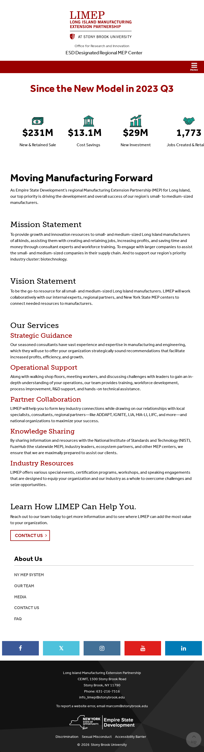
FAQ (18, 618)
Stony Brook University (109, 744)
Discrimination (67, 736)
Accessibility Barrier (130, 736)
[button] (102, 67)
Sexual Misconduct (97, 736)
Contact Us (26, 607)
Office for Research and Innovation (102, 46)
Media (20, 596)
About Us (28, 559)
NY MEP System (29, 574)
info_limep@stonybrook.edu (102, 697)
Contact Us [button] (29, 535)
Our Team (24, 585)
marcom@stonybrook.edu (127, 706)
